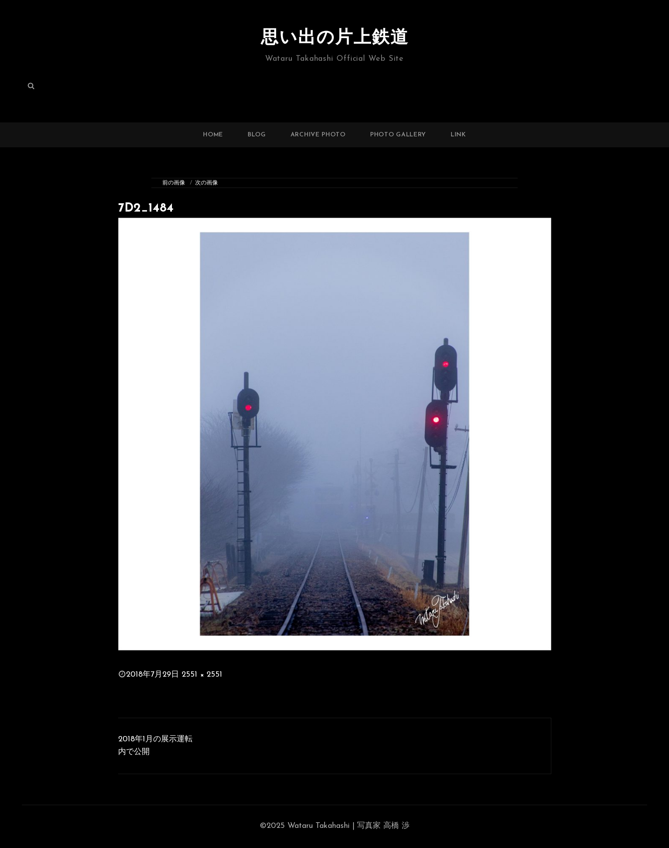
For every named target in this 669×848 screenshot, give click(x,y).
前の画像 (173, 183)
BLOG (257, 135)
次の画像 (206, 183)
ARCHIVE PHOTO (318, 135)
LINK (458, 135)
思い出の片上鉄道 (335, 38)
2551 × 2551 (202, 675)
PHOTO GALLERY (398, 135)
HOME (213, 135)
